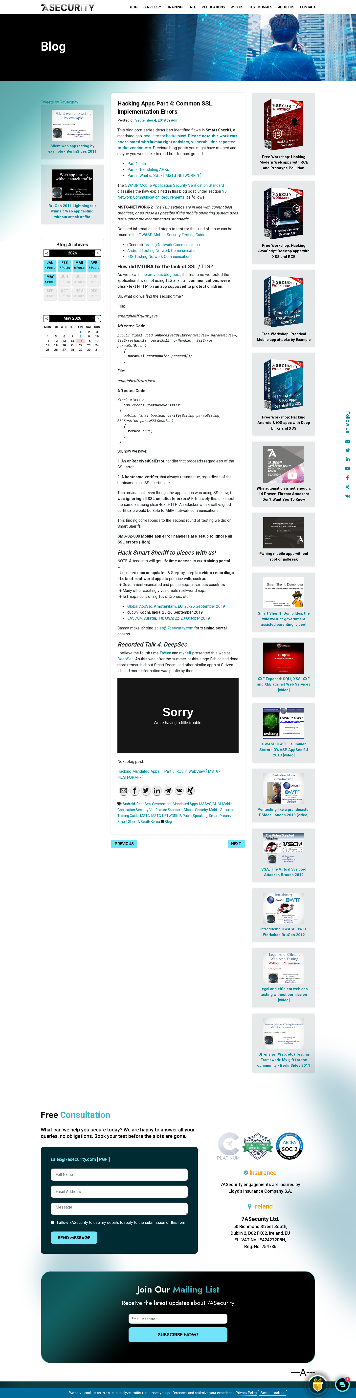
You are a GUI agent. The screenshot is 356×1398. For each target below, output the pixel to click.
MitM (217, 804)
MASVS (205, 804)
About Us (286, 7)
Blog (133, 7)
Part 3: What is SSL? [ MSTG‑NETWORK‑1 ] (164, 175)
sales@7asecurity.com (173, 628)
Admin (176, 120)
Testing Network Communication (172, 244)
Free (192, 7)
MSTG (145, 816)
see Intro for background (165, 136)
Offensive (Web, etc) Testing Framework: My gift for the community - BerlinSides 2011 (283, 1060)
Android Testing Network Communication (162, 250)
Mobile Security (196, 810)
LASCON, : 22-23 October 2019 (168, 618)
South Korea (150, 822)
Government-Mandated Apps (175, 804)
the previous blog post (160, 274)
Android (129, 804)
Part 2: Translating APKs (148, 169)
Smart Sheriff (128, 822)
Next (236, 843)
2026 (72, 253)
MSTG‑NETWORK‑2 (166, 816)
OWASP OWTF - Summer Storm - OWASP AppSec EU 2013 (283, 749)
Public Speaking (195, 816)
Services (150, 7)
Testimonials (260, 7)
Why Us (237, 7)
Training (174, 7)
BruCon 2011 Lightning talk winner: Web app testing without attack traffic (72, 211)
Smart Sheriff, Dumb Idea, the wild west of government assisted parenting (284, 619)
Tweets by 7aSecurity (59, 102)
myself (185, 653)
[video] (300, 624)
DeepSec (125, 659)
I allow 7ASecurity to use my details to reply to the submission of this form (121, 1222)
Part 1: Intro (137, 163)
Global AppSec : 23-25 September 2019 (176, 606)
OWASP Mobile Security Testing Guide (172, 234)
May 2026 (72, 318)
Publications (213, 7)
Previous (124, 843)
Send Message (74, 1238)
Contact (307, 7)
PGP (103, 1159)
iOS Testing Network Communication (158, 256)
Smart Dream (219, 816)
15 (80, 341)
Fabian (165, 653)
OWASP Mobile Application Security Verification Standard (174, 185)
